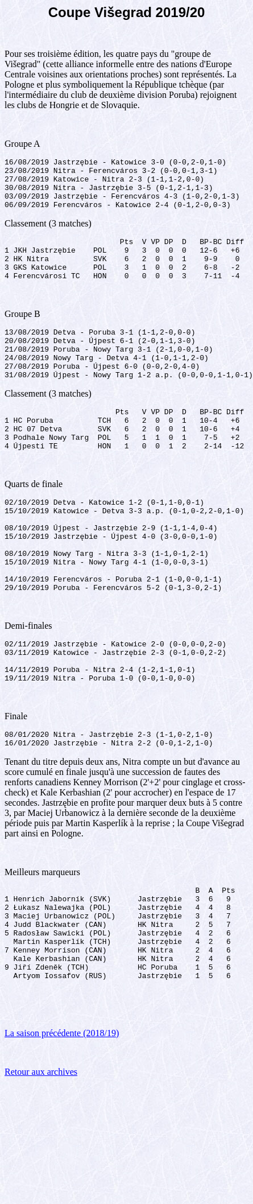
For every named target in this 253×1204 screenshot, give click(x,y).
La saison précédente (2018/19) (62, 1120)
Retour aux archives (41, 1159)
